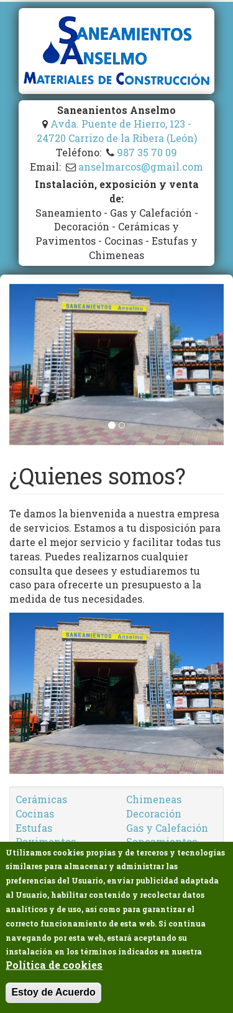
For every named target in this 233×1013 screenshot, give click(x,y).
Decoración (153, 813)
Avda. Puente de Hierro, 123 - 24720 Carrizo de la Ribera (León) (117, 130)
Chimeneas (153, 799)
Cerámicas (41, 799)
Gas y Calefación (167, 827)
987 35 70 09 (147, 152)
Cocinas (35, 813)
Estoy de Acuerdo (53, 992)
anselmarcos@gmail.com (140, 166)
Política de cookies (54, 965)
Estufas (34, 827)
